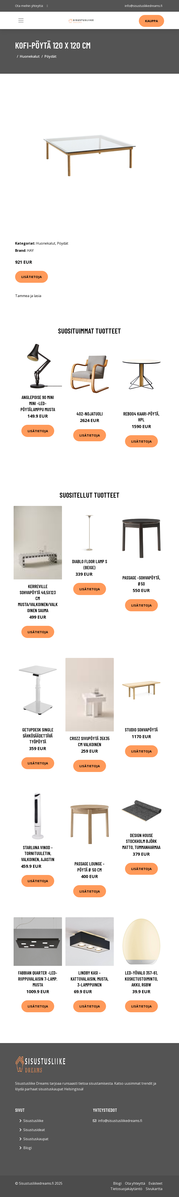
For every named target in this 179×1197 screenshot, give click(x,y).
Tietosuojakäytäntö (126, 1188)
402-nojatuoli (89, 413)
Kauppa (151, 21)
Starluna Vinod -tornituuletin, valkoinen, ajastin (37, 853)
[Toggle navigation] (21, 20)
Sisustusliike (33, 1120)
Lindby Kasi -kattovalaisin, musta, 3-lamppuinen (89, 978)
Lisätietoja (31, 277)
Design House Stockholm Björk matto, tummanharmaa (141, 841)
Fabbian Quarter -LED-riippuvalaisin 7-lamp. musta (37, 978)
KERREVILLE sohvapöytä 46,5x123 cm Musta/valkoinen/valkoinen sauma (38, 598)
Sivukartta (154, 1188)
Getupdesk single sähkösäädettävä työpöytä (37, 735)
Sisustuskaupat (35, 1138)
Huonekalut (30, 56)
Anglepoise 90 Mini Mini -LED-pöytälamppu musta (38, 403)
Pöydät (50, 56)
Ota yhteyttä (135, 1183)
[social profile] (47, 6)
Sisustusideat (34, 1129)
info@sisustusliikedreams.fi (143, 6)
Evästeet (155, 1183)
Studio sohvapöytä (141, 729)
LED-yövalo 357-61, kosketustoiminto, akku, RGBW (141, 978)
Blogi (27, 1147)
